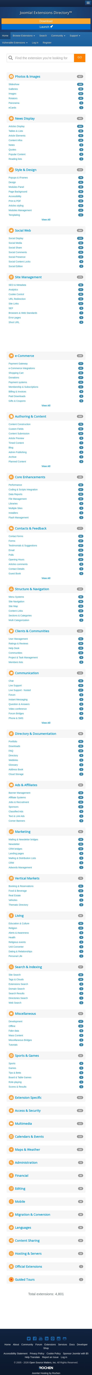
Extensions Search (18, 984)
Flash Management (19, 517)
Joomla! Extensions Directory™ (46, 12)
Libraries (13, 503)
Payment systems (18, 382)
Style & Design (25, 170)
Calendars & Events (29, 1136)
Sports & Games (27, 1055)
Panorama (14, 103)
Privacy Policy (37, 1353)
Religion (13, 928)
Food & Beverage (18, 890)
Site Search (15, 974)
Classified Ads (16, 811)
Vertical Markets (27, 878)
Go (80, 57)
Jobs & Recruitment (19, 802)
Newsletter (14, 844)
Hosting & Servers (28, 1253)
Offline (12, 1026)
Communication (27, 673)
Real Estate (15, 895)
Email (11, 550)
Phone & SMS (16, 718)
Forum (12, 694)
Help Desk (14, 648)
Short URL (14, 322)
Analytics (13, 289)
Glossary (13, 764)
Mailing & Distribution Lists (22, 858)
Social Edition (16, 266)
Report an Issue (50, 1357)
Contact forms (16, 536)
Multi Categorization (19, 620)
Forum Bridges (16, 713)
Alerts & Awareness (19, 932)
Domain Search (17, 988)
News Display (25, 118)
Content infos (15, 140)
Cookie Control (16, 294)
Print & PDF (15, 201)
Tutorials (13, 1044)
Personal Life (15, 956)
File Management (18, 499)
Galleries (13, 89)
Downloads (14, 746)
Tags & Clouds (16, 979)
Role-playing (15, 1082)
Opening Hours (16, 559)
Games (12, 1068)
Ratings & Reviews (18, 643)
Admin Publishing (18, 452)
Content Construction (20, 424)
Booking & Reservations (21, 886)
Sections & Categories (20, 615)
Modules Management (20, 210)
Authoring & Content (30, 416)
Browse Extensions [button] (24, 35)
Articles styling (16, 205)
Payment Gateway (18, 363)
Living (19, 915)
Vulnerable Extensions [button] (15, 42)
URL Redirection (17, 299)
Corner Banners (17, 820)
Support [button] (75, 35)
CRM (11, 862)
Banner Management (19, 792)
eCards (12, 107)
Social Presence (17, 257)
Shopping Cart (16, 373)
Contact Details (16, 569)
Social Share (15, 247)
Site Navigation (16, 601)
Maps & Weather (27, 1149)
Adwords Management (20, 867)
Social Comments (18, 252)
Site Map (13, 606)
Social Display (16, 238)
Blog (11, 447)
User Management (18, 639)
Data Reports (15, 494)
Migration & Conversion (32, 1214)
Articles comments (18, 564)
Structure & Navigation (32, 589)
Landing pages (16, 853)
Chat (11, 681)
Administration (26, 1162)
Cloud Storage (16, 774)
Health (12, 937)
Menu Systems (16, 597)
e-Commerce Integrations (22, 368)
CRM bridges (15, 848)
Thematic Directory (18, 904)
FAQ (11, 750)
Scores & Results (17, 1086)
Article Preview (16, 438)
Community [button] (58, 35)
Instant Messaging (18, 699)
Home (5, 35)
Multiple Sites (15, 508)
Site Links (14, 303)
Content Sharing (27, 1240)
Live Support (15, 685)
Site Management (28, 277)
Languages (23, 1227)
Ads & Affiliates (26, 785)
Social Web (23, 230)
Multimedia (23, 1123)
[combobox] (43, 58)
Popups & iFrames (18, 177)
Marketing (22, 831)
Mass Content (16, 1035)
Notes (12, 145)
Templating (14, 215)
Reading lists (15, 159)
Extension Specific (28, 1097)
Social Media (15, 243)
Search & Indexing (28, 967)
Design (12, 182)
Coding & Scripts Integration (23, 489)
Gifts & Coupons (17, 401)
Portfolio (13, 741)
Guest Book (15, 573)
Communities (15, 653)
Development (15, 1021)
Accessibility (15, 196)
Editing (20, 1188)
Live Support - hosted (20, 690)
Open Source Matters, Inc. (42, 1362)
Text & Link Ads (17, 816)
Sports (12, 1063)
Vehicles (13, 900)
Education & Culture (19, 923)
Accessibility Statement (16, 1353)
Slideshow (14, 84)
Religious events (17, 942)
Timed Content (16, 443)
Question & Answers (19, 704)
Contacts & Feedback (30, 528)
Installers (13, 513)
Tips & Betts (15, 1072)
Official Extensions (28, 1266)
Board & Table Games (20, 1077)
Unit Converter (16, 946)
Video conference (18, 708)
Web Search (15, 1002)
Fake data (14, 1030)
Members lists (16, 662)
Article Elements (17, 135)
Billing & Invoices (17, 391)
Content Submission (19, 433)
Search (43, 35)
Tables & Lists (16, 131)
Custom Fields (16, 429)
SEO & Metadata (17, 285)
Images (12, 93)
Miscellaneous (25, 1013)
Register (47, 42)
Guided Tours (25, 1279)
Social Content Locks (20, 261)
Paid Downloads (17, 396)
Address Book (16, 769)
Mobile (20, 1201)
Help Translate (32, 1357)
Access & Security (28, 1110)
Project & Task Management (23, 657)
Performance (15, 485)
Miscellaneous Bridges (20, 1040)
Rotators (13, 98)
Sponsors (13, 806)
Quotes (12, 149)
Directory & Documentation (35, 733)
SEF (11, 308)
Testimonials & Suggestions (23, 545)
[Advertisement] (31, 337)
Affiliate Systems (17, 797)
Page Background (18, 191)
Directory (13, 755)
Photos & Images (27, 76)
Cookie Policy (53, 1353)
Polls (11, 555)
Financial (21, 1175)
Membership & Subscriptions (23, 387)
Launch (46, 26)
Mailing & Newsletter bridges (23, 839)
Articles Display (17, 126)
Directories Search (18, 998)
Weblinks (13, 760)
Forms (12, 541)
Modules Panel (16, 187)
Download (46, 21)
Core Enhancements (30, 477)
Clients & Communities (32, 631)
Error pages (15, 317)
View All (46, 219)
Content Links (16, 611)
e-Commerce (24, 356)
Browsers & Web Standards (23, 313)
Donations (14, 377)
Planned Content (17, 461)
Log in (35, 42)
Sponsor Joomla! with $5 (75, 1353)
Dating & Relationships (20, 951)
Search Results (16, 993)
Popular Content (17, 154)
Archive (12, 457)
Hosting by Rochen (46, 1373)
